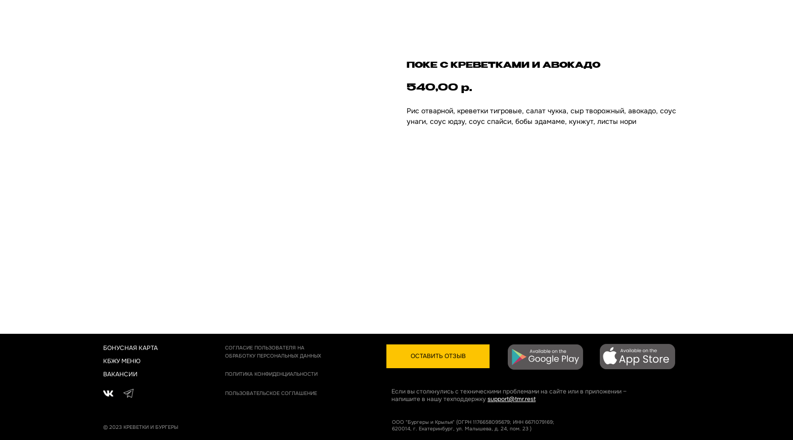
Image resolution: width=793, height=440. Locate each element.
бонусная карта (130, 348)
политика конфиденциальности (271, 374)
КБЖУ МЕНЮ (122, 361)
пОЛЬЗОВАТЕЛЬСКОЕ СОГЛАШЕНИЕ (271, 393)
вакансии (120, 374)
